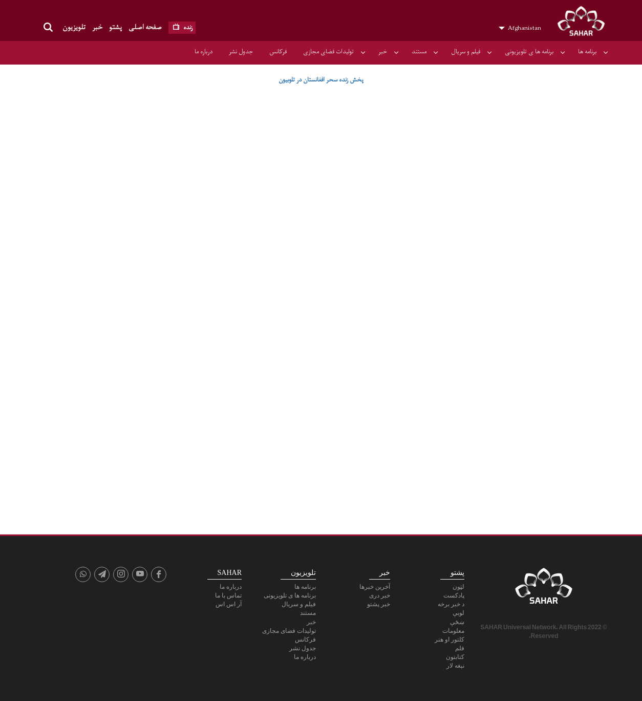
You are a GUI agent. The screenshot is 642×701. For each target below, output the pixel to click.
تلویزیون (73, 27)
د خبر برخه (451, 604)
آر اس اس (229, 604)
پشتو (115, 27)
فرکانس (278, 51)
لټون (458, 586)
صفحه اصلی (145, 27)
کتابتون (455, 657)
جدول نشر (241, 51)
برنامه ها (587, 51)
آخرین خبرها (374, 586)
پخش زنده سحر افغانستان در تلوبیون (321, 80)
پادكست (453, 595)
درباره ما (203, 51)
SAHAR (585, 23)
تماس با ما (228, 595)
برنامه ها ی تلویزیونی (529, 51)
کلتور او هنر (449, 639)
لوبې (458, 612)
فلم (459, 648)
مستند (419, 51)
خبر (97, 27)
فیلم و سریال (465, 51)
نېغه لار (455, 665)
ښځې (457, 622)
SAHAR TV (543, 589)
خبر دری (379, 595)
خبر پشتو (378, 604)
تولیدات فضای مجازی (328, 51)
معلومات (453, 630)
